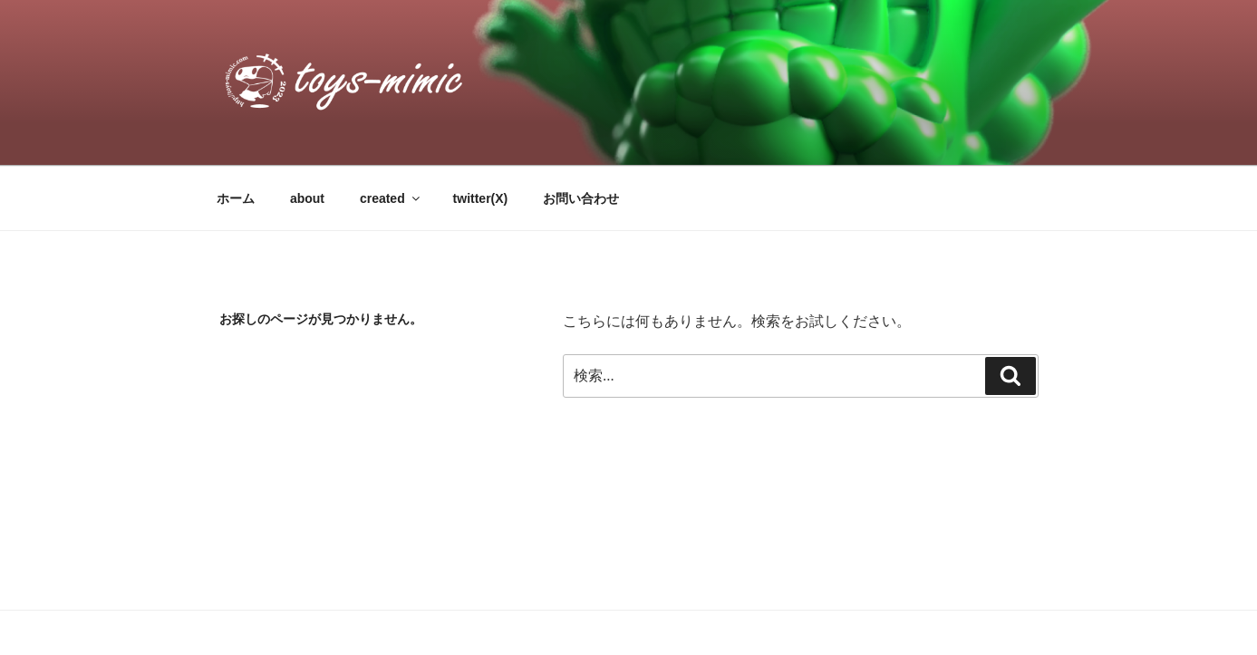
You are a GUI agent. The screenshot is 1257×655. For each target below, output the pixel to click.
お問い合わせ (581, 198)
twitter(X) (480, 198)
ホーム (236, 198)
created (391, 198)
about (307, 198)
